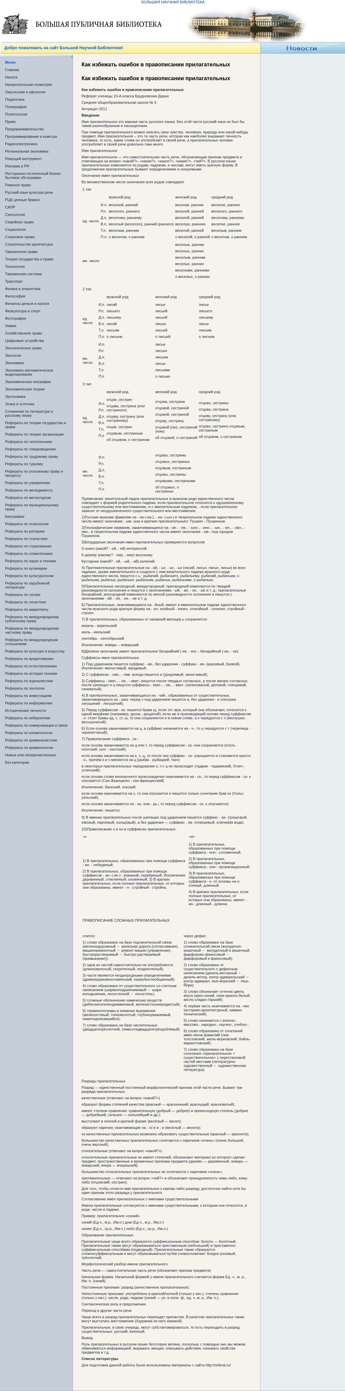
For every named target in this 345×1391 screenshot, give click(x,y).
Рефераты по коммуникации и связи (36, 725)
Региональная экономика (27, 151)
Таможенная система (23, 274)
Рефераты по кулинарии (26, 568)
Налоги (11, 77)
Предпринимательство (24, 129)
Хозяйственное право (23, 333)
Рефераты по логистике (25, 602)
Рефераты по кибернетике (28, 718)
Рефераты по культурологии (29, 576)
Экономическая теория (25, 389)
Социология (15, 229)
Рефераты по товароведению (30, 449)
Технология (15, 266)
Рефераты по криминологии (29, 748)
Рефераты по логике (22, 595)
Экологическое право (23, 348)
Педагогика (15, 99)
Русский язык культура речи (29, 192)
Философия (15, 296)
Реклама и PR (17, 166)
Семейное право (19, 222)
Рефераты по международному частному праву (32, 630)
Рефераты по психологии (27, 524)
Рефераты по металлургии (28, 498)
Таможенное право (21, 252)
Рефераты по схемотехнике (29, 553)
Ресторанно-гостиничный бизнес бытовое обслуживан (33, 175)
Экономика (14, 363)
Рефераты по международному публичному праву (32, 619)
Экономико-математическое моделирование (29, 372)
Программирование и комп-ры (31, 136)
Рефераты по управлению (27, 483)
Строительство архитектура (29, 244)
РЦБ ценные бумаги (22, 200)
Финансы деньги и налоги (27, 304)
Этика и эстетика (19, 404)
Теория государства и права (29, 259)
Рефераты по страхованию (28, 546)
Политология (16, 114)
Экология (13, 355)
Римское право (18, 185)
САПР (10, 207)
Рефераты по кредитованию (29, 659)
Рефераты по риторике (25, 531)
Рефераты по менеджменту (29, 490)
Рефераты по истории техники (31, 673)
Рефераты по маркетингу (27, 609)
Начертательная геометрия (28, 85)
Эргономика (15, 396)
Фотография (15, 318)
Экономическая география (28, 382)
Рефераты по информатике (28, 703)
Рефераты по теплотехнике (28, 442)
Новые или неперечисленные (30, 755)
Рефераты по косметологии (29, 733)
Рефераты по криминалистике (31, 740)
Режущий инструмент (23, 159)
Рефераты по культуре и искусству (35, 651)
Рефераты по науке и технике (30, 561)
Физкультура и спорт (22, 311)
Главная (12, 70)
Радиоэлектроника (21, 144)
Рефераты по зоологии (24, 688)
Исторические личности (25, 710)
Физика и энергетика (22, 289)
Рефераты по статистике (26, 539)
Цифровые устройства (24, 341)
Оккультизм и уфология (25, 92)
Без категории (17, 762)
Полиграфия (16, 107)
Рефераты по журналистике (29, 681)
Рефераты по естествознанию (31, 666)
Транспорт (14, 281)
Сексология (15, 215)
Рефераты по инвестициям (28, 696)
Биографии (14, 516)
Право (10, 122)
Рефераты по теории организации (34, 434)
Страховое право (20, 237)
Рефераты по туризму (24, 464)
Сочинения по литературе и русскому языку (29, 413)
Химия (10, 326)
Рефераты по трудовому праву (31, 456)
